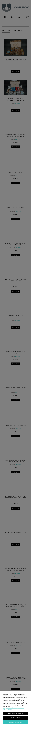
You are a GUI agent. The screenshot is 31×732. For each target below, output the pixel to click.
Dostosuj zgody (15, 717)
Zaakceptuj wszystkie (15, 722)
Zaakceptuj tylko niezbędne (15, 713)
